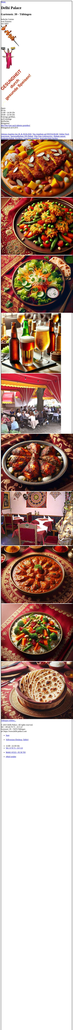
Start (7, 735)
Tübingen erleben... (8, 721)
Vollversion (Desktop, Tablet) (17, 740)
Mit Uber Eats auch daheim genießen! (15, 125)
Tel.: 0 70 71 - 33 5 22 (14, 748)
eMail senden (11, 757)
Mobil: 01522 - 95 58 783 (16, 752)
